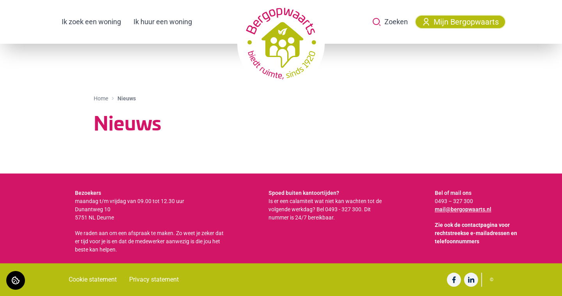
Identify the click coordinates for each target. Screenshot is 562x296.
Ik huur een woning (162, 22)
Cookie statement (93, 279)
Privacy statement (154, 279)
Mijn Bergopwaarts (460, 22)
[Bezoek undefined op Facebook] (454, 280)
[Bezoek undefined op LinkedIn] (471, 280)
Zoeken (390, 22)
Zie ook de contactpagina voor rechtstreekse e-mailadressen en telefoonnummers (476, 233)
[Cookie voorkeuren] (15, 280)
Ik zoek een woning (91, 22)
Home (101, 98)
